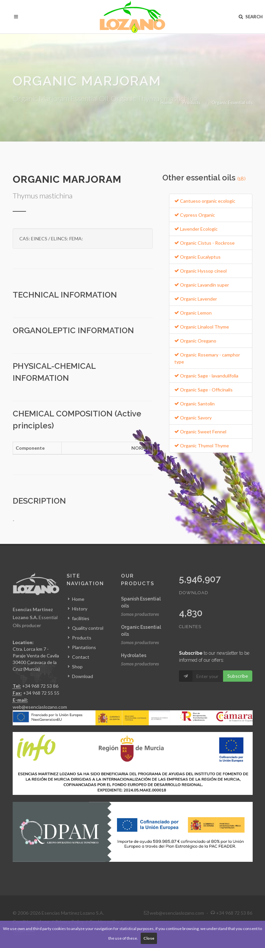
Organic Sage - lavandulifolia (206, 375)
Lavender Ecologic (196, 229)
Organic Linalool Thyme (201, 327)
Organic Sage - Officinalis (203, 389)
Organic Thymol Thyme (201, 445)
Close (148, 938)
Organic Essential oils (232, 102)
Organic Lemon (193, 313)
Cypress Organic (194, 215)
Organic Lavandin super (201, 285)
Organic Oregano (195, 341)
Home (166, 102)
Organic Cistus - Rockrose (204, 243)
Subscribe (237, 676)
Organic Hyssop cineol (200, 271)
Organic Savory (193, 417)
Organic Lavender (195, 299)
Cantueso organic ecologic (204, 201)
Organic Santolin (194, 403)
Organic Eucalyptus (197, 257)
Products (191, 102)
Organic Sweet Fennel (200, 431)
